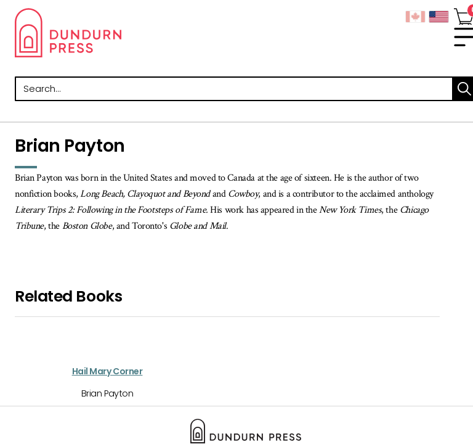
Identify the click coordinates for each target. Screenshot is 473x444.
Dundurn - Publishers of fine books (125, 32)
